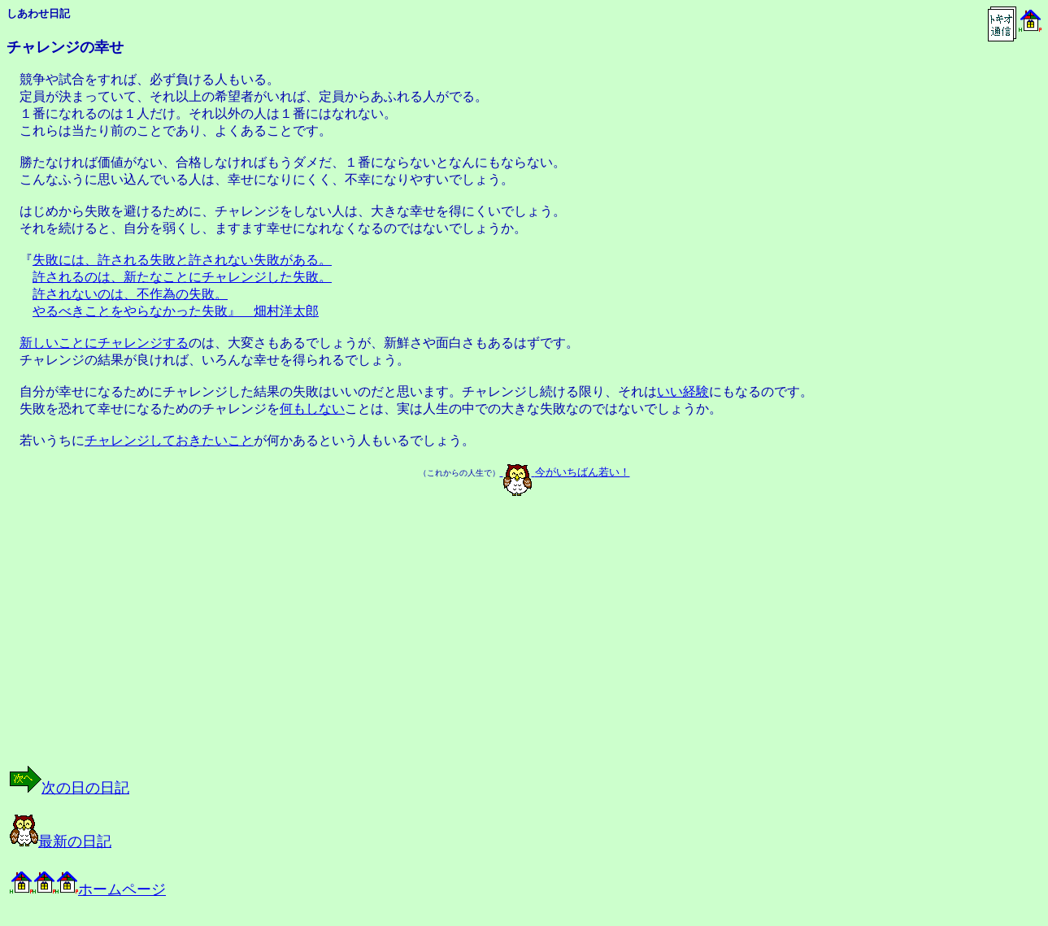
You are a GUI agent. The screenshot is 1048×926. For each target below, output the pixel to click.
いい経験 (683, 391)
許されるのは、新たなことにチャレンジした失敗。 (182, 277)
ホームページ (88, 889)
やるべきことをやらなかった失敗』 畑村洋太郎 (176, 311)
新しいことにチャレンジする (104, 343)
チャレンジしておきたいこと (169, 440)
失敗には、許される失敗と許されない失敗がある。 (182, 260)
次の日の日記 (69, 788)
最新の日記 (60, 841)
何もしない (312, 408)
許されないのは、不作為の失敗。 (130, 294)
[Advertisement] (174, 644)
